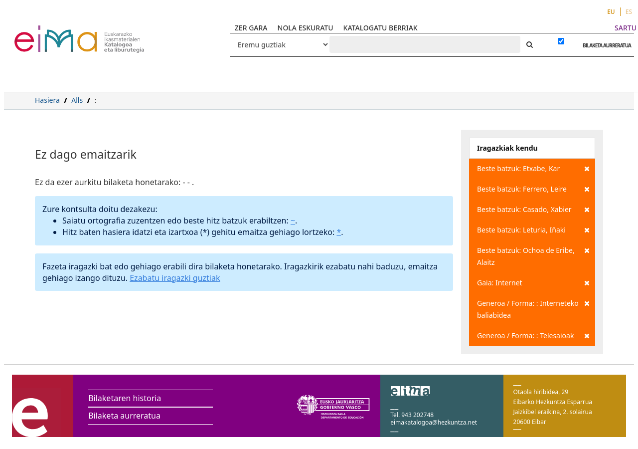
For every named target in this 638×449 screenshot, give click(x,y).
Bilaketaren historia (124, 398)
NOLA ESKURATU (305, 27)
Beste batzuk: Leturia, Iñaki (533, 230)
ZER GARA (251, 27)
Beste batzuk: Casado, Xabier (533, 210)
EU (611, 11)
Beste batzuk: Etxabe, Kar (533, 169)
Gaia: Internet (533, 283)
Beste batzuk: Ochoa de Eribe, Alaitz (533, 255)
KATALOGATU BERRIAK (380, 27)
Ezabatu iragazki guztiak (175, 277)
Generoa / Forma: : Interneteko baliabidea (533, 308)
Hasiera (47, 100)
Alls (77, 100)
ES (629, 11)
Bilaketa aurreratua (124, 415)
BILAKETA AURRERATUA (604, 45)
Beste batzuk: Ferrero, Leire (533, 189)
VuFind (40, 32)
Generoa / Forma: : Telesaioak (533, 336)
